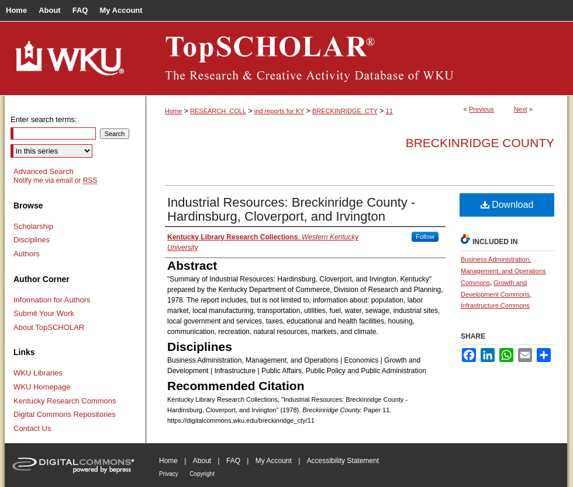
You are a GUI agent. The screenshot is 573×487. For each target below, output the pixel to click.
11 (389, 110)
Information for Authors (52, 299)
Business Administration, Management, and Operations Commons (503, 271)
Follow (425, 236)
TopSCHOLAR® (356, 58)
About (202, 461)
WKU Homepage (42, 386)
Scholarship (33, 226)
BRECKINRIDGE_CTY (345, 110)
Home (173, 110)
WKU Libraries (38, 372)
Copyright (202, 474)
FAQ (233, 461)
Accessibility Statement (343, 461)
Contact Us (32, 428)
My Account (274, 461)
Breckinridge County (480, 142)
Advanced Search (43, 171)
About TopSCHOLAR (48, 327)
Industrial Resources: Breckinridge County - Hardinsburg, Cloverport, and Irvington (291, 209)
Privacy (168, 474)
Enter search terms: (44, 119)
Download (507, 205)
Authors (26, 253)
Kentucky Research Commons (64, 400)
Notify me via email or (55, 180)
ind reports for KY (279, 110)
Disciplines (31, 239)
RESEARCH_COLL (218, 110)
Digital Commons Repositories (64, 414)
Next (520, 109)
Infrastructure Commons (495, 305)
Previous (481, 109)
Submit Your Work (43, 313)
